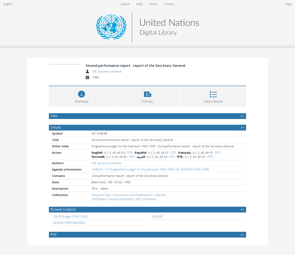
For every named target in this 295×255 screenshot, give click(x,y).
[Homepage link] (147, 26)
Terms (153, 4)
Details (56, 127)
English (7, 4)
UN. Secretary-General (106, 71)
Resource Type (101, 195)
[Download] (81, 96)
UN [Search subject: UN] (56, 216)
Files (54, 116)
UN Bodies (99, 199)
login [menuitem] (289, 4)
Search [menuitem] (125, 4)
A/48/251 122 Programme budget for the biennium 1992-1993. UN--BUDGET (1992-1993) (150, 169)
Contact (169, 4)
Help (139, 4)
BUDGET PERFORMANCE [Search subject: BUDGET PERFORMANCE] (69, 223)
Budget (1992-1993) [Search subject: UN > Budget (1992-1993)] (75, 216)
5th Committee (146, 199)
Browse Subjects (63, 209)
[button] (147, 96)
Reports (161, 195)
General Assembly (121, 199)
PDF (130, 153)
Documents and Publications (133, 195)
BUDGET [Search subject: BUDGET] (157, 216)
